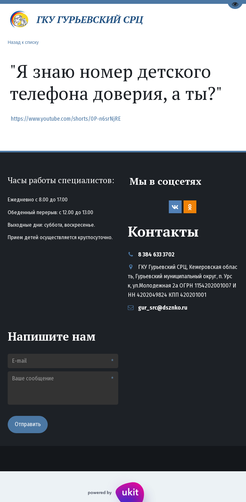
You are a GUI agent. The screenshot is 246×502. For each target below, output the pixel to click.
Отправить (28, 424)
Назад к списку (23, 42)
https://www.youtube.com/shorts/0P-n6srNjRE (65, 118)
